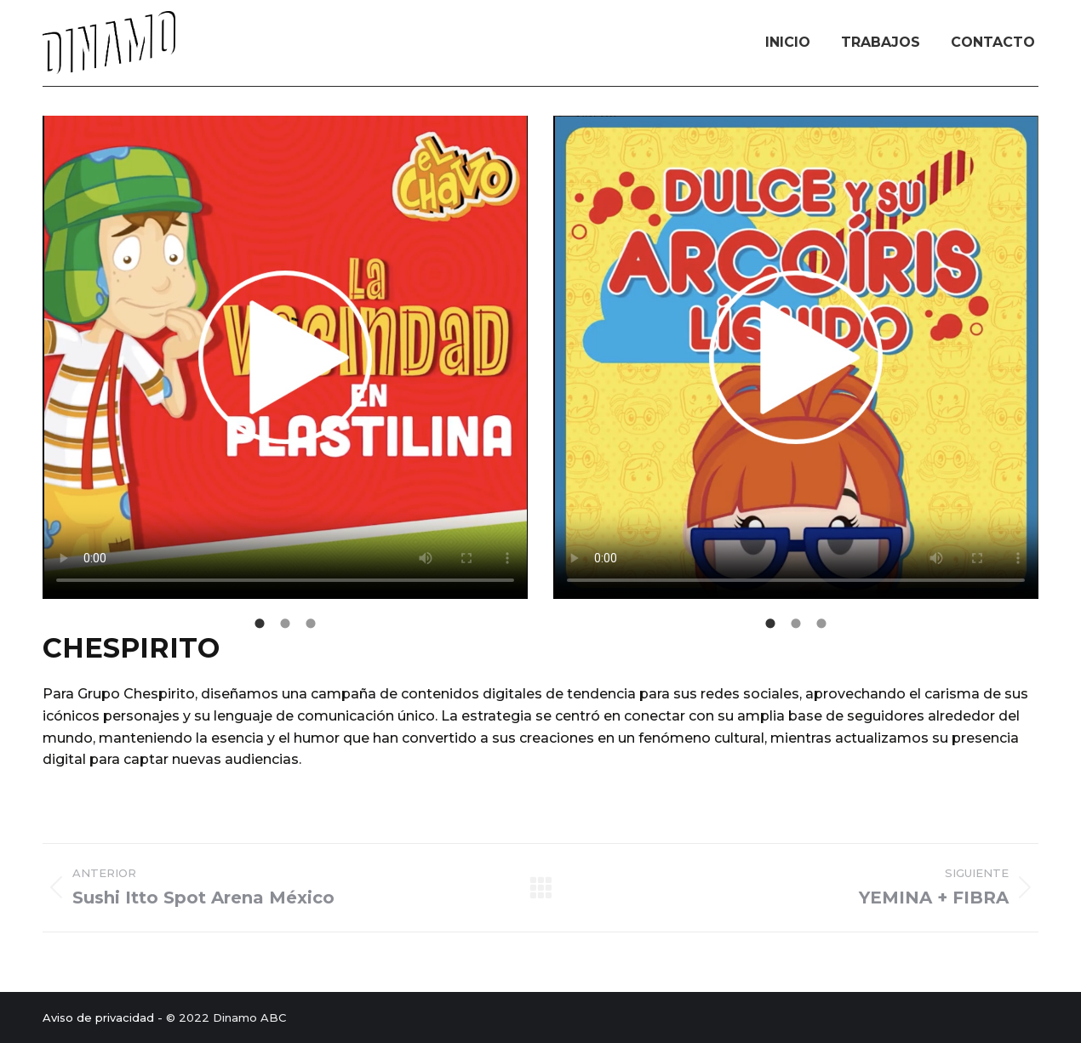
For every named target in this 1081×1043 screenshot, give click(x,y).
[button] (30, 365)
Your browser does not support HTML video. (285, 357)
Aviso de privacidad (98, 1017)
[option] (285, 360)
